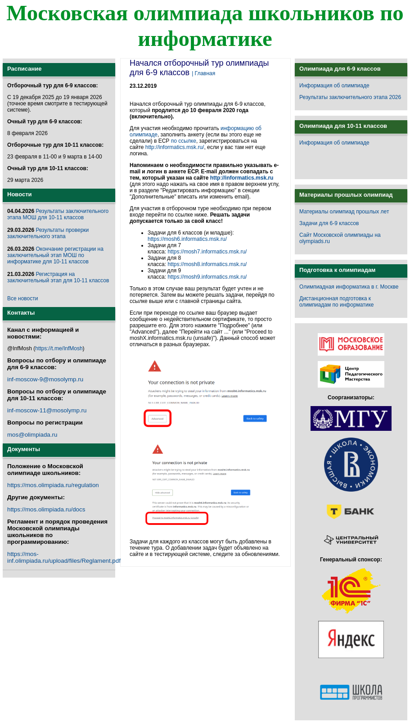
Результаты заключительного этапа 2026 (350, 97)
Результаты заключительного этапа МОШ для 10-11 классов (57, 214)
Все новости (22, 298)
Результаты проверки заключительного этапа (48, 233)
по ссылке (183, 141)
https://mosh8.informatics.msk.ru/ (207, 264)
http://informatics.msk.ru (242, 178)
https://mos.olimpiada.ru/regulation (53, 485)
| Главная (203, 73)
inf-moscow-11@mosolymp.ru (46, 410)
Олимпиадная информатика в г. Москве (348, 287)
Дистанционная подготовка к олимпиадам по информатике (336, 301)
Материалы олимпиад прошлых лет (344, 211)
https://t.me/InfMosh (58, 348)
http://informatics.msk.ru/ (174, 147)
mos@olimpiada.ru (32, 434)
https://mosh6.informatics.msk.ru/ (187, 239)
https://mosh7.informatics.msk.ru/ (207, 252)
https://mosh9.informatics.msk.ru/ (207, 277)
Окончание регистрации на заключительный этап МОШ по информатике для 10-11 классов (55, 255)
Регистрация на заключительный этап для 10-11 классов (58, 277)
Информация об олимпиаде (334, 85)
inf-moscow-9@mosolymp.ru (45, 379)
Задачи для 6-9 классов (329, 223)
